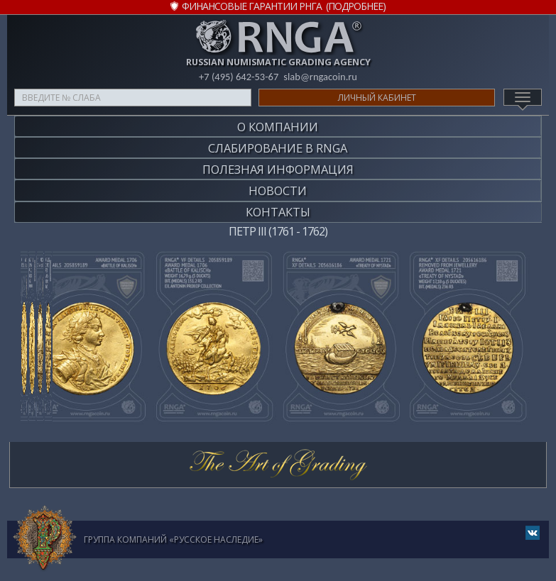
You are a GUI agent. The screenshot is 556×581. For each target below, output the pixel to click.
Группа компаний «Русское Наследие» (173, 528)
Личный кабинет (377, 98)
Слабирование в (277, 144)
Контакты (278, 202)
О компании (277, 125)
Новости (278, 183)
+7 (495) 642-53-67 (237, 76)
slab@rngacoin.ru (321, 76)
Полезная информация (278, 163)
